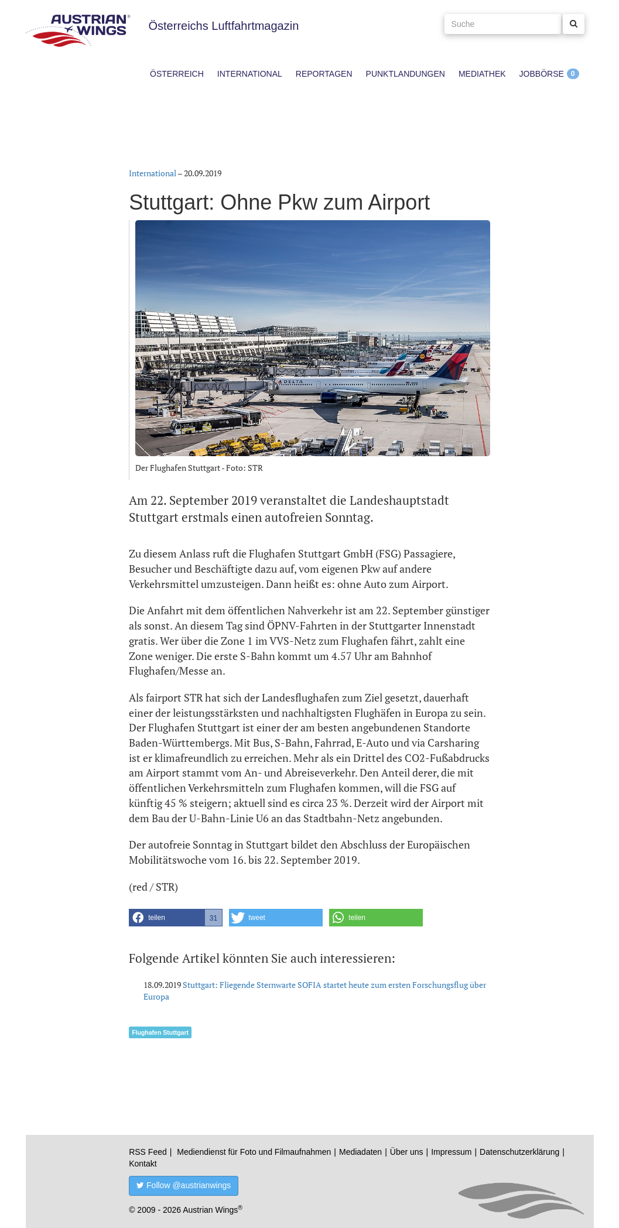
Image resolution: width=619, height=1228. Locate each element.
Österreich (177, 73)
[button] (176, 917)
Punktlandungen (405, 73)
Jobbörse (541, 73)
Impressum (451, 1152)
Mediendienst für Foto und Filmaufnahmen (254, 1152)
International (249, 73)
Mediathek (482, 73)
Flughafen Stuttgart (160, 1032)
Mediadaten (360, 1152)
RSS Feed (148, 1152)
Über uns (406, 1152)
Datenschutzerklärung (519, 1152)
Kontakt (142, 1163)
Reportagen (324, 73)
